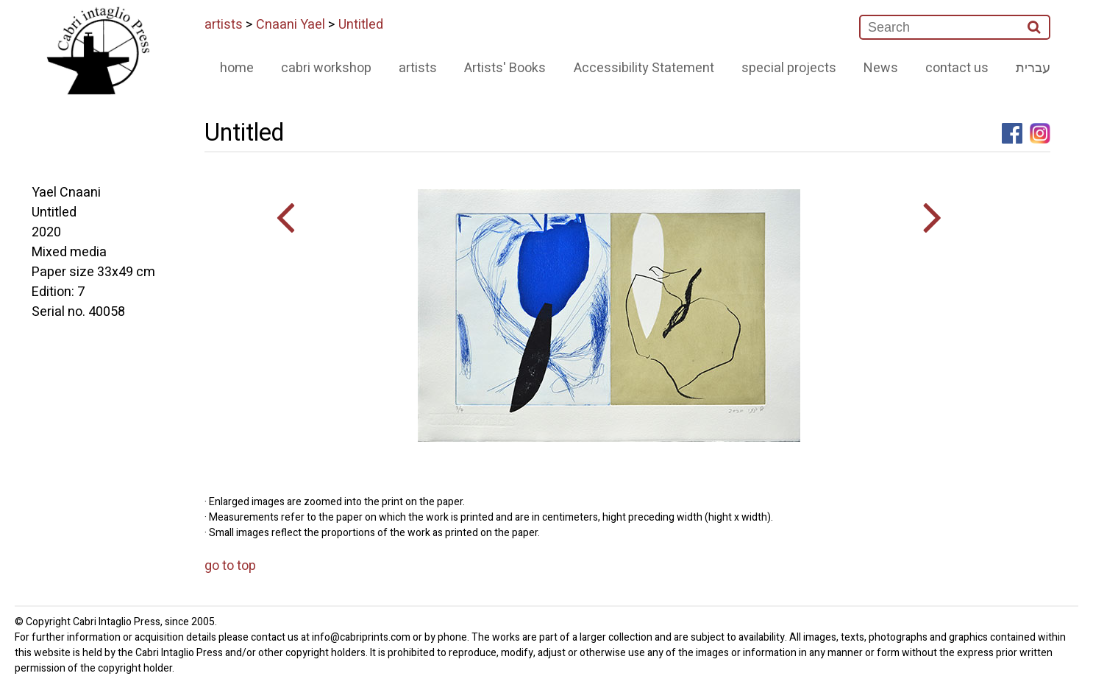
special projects (788, 68)
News (881, 68)
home (237, 68)
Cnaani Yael (290, 25)
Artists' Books (505, 68)
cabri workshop (326, 68)
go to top (230, 566)
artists (223, 25)
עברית (1033, 68)
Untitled (360, 25)
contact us (957, 68)
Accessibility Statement (644, 68)
